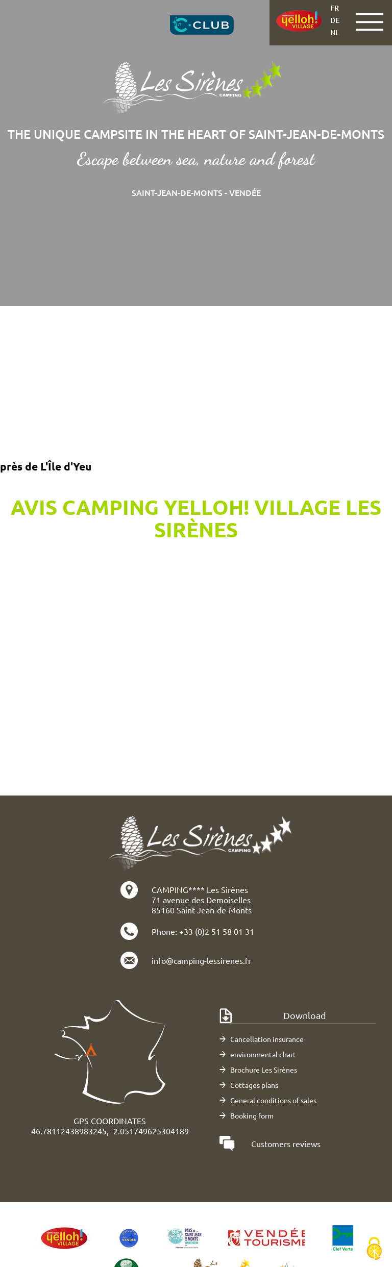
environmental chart (263, 1054)
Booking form (252, 1115)
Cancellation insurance (267, 1039)
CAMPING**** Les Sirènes (200, 889)
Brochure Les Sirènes (263, 1069)
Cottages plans (254, 1084)
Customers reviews (286, 1143)
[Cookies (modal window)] (374, 1249)
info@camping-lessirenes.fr (201, 960)
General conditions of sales (273, 1100)
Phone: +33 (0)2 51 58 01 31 (203, 931)
